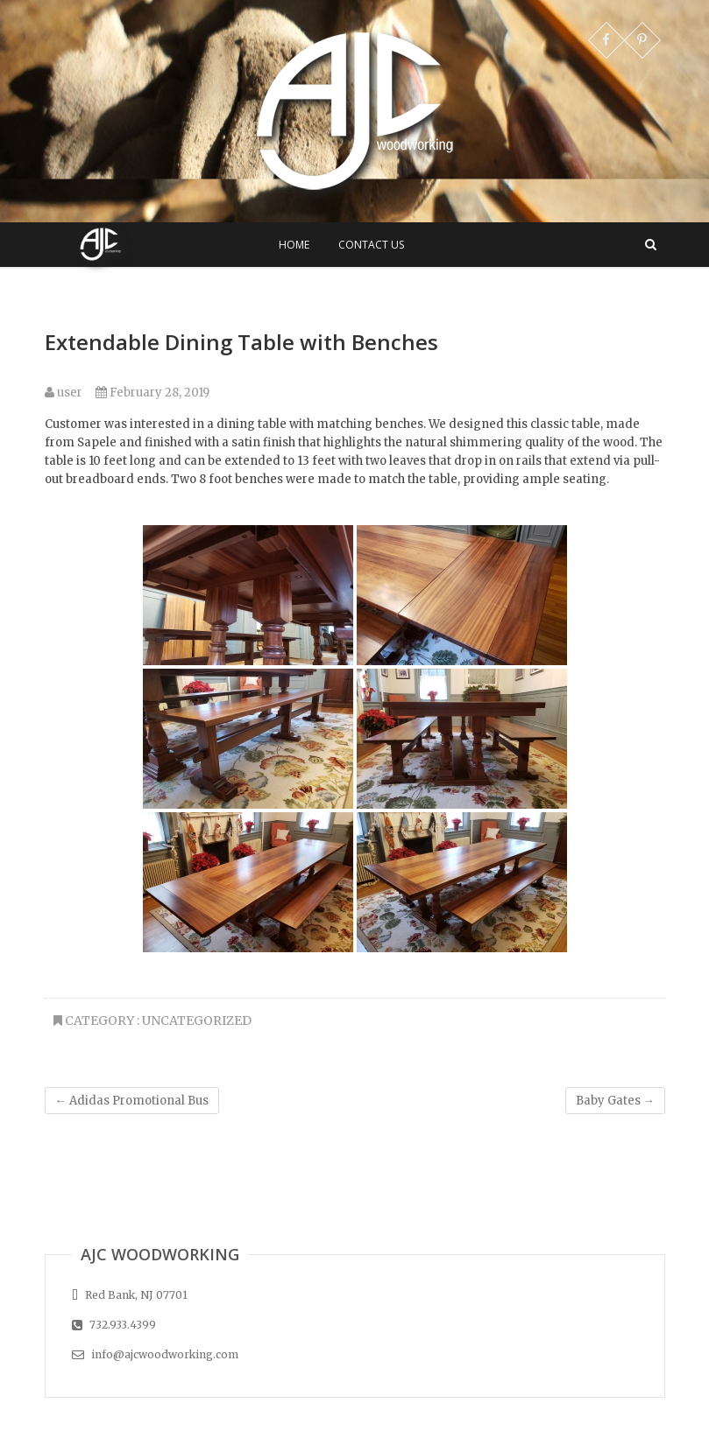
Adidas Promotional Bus (132, 1100)
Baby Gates (615, 1100)
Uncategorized (197, 1020)
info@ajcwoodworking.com (155, 1354)
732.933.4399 (114, 1324)
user (63, 392)
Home (294, 244)
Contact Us (371, 244)
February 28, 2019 (152, 392)
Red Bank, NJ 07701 (130, 1294)
